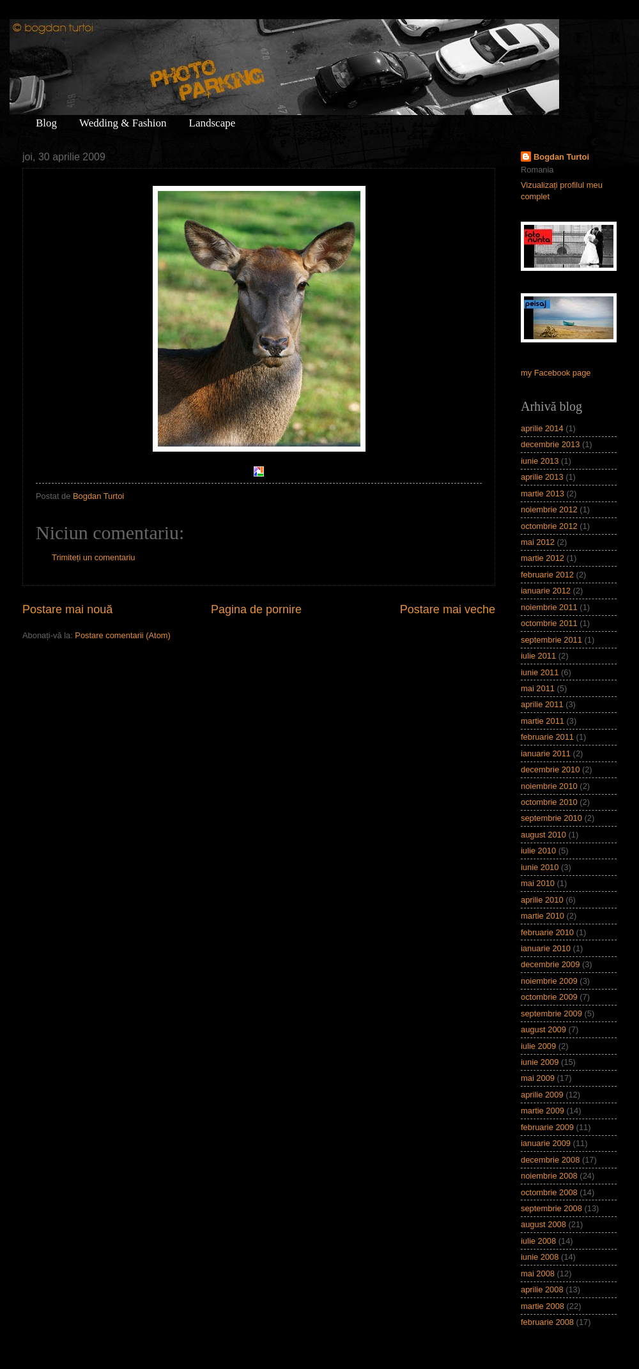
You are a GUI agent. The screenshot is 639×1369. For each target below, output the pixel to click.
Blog (46, 123)
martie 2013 (542, 493)
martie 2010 (542, 916)
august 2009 (543, 1029)
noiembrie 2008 (549, 1176)
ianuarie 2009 (546, 1143)
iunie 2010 (539, 867)
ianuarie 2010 (546, 948)
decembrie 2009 (550, 964)
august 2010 (543, 834)
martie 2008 (542, 1306)
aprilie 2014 (542, 428)
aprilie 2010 (542, 900)
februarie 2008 (547, 1322)
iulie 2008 (538, 1241)
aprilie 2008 (542, 1289)
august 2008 (543, 1224)
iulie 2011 (538, 656)
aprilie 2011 (542, 704)
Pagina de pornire (256, 609)
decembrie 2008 (550, 1160)
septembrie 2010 (551, 818)
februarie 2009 (547, 1127)
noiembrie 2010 (549, 786)
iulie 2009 (538, 1046)
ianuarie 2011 (546, 753)
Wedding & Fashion (123, 123)
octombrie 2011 (549, 623)
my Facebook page (556, 373)
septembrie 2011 (551, 640)
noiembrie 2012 (549, 509)
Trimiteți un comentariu (93, 557)
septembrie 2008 (551, 1208)
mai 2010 (538, 883)
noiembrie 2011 (549, 607)
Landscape (212, 123)
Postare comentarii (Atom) (123, 635)
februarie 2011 (547, 737)
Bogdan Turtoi (561, 157)
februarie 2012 (547, 574)
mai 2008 (538, 1273)
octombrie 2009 (549, 997)
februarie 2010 (547, 932)
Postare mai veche (447, 609)
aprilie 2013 (542, 477)
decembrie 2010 (550, 769)
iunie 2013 (539, 461)
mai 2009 (538, 1078)
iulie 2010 (538, 850)
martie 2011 (542, 721)
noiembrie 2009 (549, 981)
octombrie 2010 (549, 802)
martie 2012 (542, 558)
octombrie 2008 (549, 1192)
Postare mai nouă (67, 609)
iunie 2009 (539, 1062)
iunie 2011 (539, 672)
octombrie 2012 (549, 526)
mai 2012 (538, 542)
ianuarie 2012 (546, 590)
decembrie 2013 (550, 444)
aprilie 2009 (542, 1094)
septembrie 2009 (551, 1013)
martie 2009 (542, 1110)
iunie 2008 (539, 1257)
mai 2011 (538, 688)
